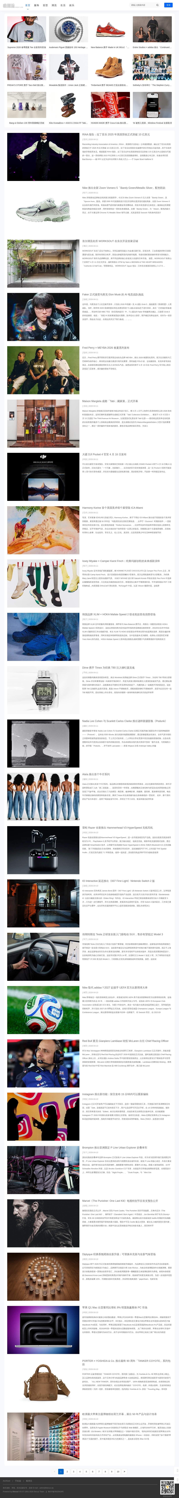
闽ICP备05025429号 (56, 1492)
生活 (63, 5)
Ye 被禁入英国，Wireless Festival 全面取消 (152, 123)
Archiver (6, 1481)
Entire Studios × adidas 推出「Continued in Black (155, 47)
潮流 (54, 5)
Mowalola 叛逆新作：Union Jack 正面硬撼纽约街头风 (73, 85)
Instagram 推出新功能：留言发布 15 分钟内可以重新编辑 (115, 1094)
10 (118, 1471)
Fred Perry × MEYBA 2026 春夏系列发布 (105, 347)
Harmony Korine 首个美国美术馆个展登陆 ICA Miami (112, 507)
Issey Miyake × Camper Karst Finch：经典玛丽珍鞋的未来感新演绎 (121, 561)
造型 (45, 5)
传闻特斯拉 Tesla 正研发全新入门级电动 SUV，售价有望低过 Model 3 (122, 934)
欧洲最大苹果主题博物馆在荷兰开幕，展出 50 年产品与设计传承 (119, 1414)
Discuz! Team (39, 1492)
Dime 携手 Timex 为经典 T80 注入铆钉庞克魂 (108, 667)
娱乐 (71, 5)
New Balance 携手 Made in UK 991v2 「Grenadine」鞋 (116, 47)
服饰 (36, 5)
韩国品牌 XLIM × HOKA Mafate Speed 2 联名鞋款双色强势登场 (118, 614)
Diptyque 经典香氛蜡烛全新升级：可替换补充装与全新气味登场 (119, 1254)
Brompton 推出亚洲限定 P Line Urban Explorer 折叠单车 (114, 1147)
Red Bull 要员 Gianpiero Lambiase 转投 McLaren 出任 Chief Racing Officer (125, 1041)
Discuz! (16, 1492)
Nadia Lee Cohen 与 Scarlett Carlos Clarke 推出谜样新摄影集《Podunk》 (124, 721)
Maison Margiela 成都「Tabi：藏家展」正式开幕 (110, 401)
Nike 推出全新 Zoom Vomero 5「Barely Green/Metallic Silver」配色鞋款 (123, 187)
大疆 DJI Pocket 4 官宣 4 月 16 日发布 (104, 454)
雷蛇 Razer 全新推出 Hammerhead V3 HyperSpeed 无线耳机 (117, 827)
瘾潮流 (29, 1481)
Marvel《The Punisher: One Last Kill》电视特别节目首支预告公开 (120, 1200)
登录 (168, 5)
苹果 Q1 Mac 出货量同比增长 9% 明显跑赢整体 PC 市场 (114, 1307)
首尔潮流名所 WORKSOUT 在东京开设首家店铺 (110, 241)
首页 (27, 5)
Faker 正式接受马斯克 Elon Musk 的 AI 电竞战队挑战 (112, 294)
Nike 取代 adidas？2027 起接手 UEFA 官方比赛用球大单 (115, 987)
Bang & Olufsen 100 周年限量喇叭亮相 (26, 123)
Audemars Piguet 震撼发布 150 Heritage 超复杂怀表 (72, 47)
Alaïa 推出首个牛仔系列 (96, 774)
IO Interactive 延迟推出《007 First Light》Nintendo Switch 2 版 (118, 881)
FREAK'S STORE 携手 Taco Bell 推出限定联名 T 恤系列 (32, 85)
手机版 (18, 1481)
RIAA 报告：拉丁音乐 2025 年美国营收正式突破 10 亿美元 (116, 134)
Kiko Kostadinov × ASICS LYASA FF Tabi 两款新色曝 (72, 123)
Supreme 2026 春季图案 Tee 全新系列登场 (27, 47)
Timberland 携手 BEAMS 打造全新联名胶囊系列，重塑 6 (116, 85)
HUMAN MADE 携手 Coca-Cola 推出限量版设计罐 (113, 123)
